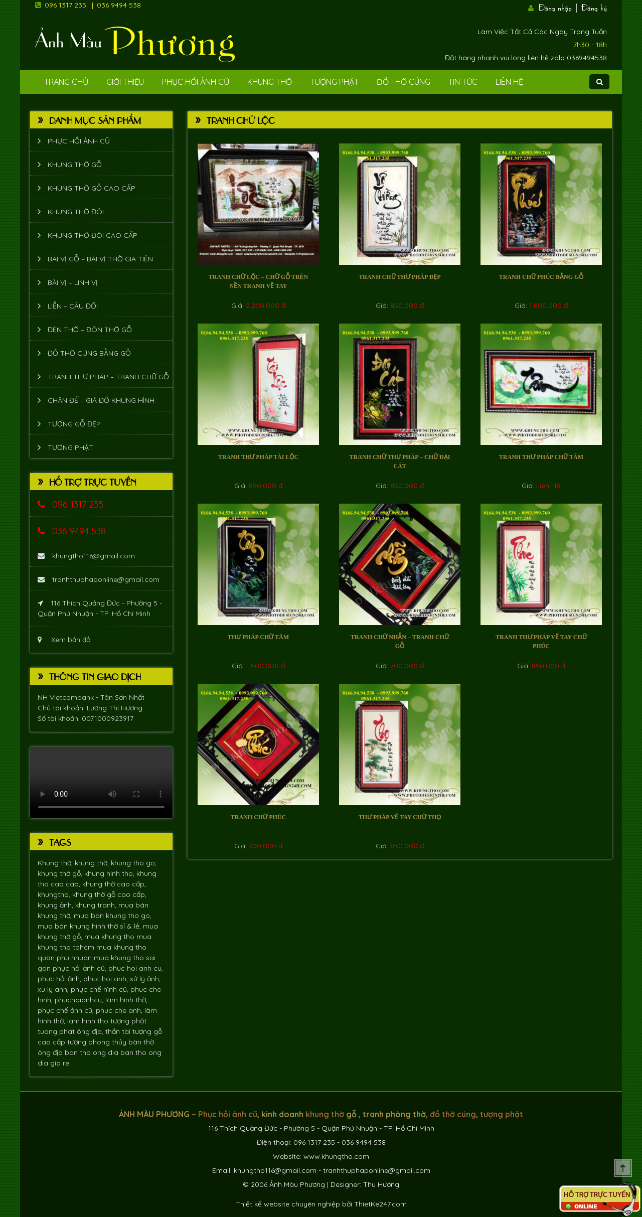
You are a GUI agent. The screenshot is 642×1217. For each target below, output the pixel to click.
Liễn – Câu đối (73, 306)
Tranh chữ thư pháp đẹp (399, 276)
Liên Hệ (509, 82)
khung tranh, (96, 904)
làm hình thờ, (126, 999)
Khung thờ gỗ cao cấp (91, 188)
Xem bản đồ (64, 639)
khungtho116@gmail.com (86, 555)
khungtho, (55, 894)
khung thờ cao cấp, (114, 883)
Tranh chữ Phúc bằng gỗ (541, 276)
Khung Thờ (269, 82)
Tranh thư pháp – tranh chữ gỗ (108, 376)
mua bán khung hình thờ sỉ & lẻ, (90, 926)
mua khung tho (110, 936)
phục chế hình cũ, (100, 989)
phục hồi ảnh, (60, 978)
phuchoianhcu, (80, 999)
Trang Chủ (66, 82)
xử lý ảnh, (145, 978)
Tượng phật (334, 82)
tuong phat (57, 1031)
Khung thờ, (56, 862)
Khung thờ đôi (76, 211)
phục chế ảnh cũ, (67, 1010)
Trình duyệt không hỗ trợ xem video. (101, 782)
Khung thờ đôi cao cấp (92, 235)
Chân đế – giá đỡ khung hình (101, 400)
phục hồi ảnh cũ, (80, 968)
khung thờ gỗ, (61, 873)
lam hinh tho (88, 1020)
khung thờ (324, 1114)
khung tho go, (133, 862)
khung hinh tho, (110, 873)
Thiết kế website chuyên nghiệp (288, 1203)
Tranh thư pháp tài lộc (258, 457)
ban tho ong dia (92, 1052)
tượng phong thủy (97, 1041)
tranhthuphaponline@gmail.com (98, 579)
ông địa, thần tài (104, 1031)
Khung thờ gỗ (75, 164)
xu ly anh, (54, 989)
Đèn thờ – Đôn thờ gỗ (90, 329)
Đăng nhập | (559, 7)
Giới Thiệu (125, 82)
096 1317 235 (65, 5)
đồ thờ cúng (453, 1114)
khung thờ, (93, 862)
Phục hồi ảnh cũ (195, 82)
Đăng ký (594, 7)
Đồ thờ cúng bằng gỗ (89, 353)
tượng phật (128, 1020)
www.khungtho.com (336, 1156)
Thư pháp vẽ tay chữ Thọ (400, 817)
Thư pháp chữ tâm (258, 637)
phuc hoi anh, (106, 978)
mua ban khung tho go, (112, 915)
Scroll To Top (623, 1168)
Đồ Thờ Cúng (403, 82)
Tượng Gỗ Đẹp (74, 423)
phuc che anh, (120, 1010)
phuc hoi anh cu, (135, 968)
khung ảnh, (56, 904)
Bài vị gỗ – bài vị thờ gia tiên (100, 258)
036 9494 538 (119, 5)
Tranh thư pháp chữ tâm (541, 457)
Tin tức (462, 82)
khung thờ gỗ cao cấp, (109, 894)
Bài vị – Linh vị (73, 282)
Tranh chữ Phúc (258, 817)
